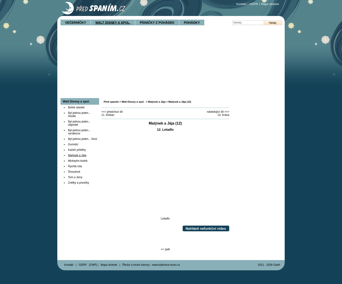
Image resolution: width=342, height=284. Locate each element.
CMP (93, 264)
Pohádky (192, 22)
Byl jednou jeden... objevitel (79, 123)
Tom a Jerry (75, 177)
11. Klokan (107, 115)
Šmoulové (74, 171)
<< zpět (165, 249)
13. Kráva (223, 115)
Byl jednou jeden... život (82, 139)
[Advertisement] (171, 64)
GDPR (254, 4)
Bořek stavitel (76, 107)
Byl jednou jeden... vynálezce (79, 132)
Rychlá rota (75, 166)
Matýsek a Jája (157, 101)
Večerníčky (75, 22)
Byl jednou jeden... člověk (79, 114)
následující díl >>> (218, 111)
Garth (276, 264)
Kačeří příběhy (77, 149)
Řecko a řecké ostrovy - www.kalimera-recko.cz (151, 264)
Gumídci (73, 144)
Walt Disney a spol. (112, 22)
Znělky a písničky (78, 182)
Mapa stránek (270, 4)
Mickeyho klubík (77, 160)
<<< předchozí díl (112, 111)
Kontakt (241, 4)
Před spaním (111, 101)
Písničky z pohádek (157, 22)
